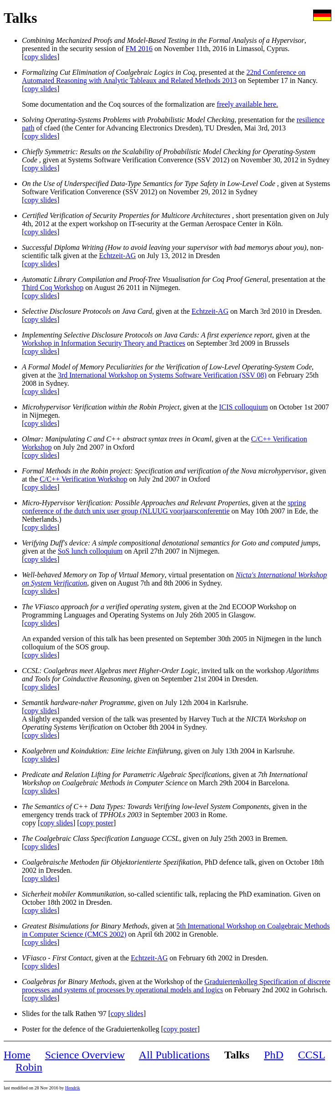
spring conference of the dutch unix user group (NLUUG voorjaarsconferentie (164, 507)
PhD (273, 1055)
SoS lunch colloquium (90, 551)
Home (17, 1055)
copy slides (40, 57)
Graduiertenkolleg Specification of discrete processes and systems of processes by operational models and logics (176, 986)
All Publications (174, 1055)
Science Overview (85, 1055)
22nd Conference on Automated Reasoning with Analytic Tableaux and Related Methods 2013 (163, 76)
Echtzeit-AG (117, 255)
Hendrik (72, 1087)
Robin (28, 1067)
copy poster (96, 823)
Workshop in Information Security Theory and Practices (103, 343)
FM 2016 (139, 48)
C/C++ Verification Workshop (83, 479)
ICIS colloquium (243, 407)
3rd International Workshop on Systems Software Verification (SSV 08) (162, 375)
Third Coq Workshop (52, 287)
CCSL (311, 1055)
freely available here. (247, 104)
